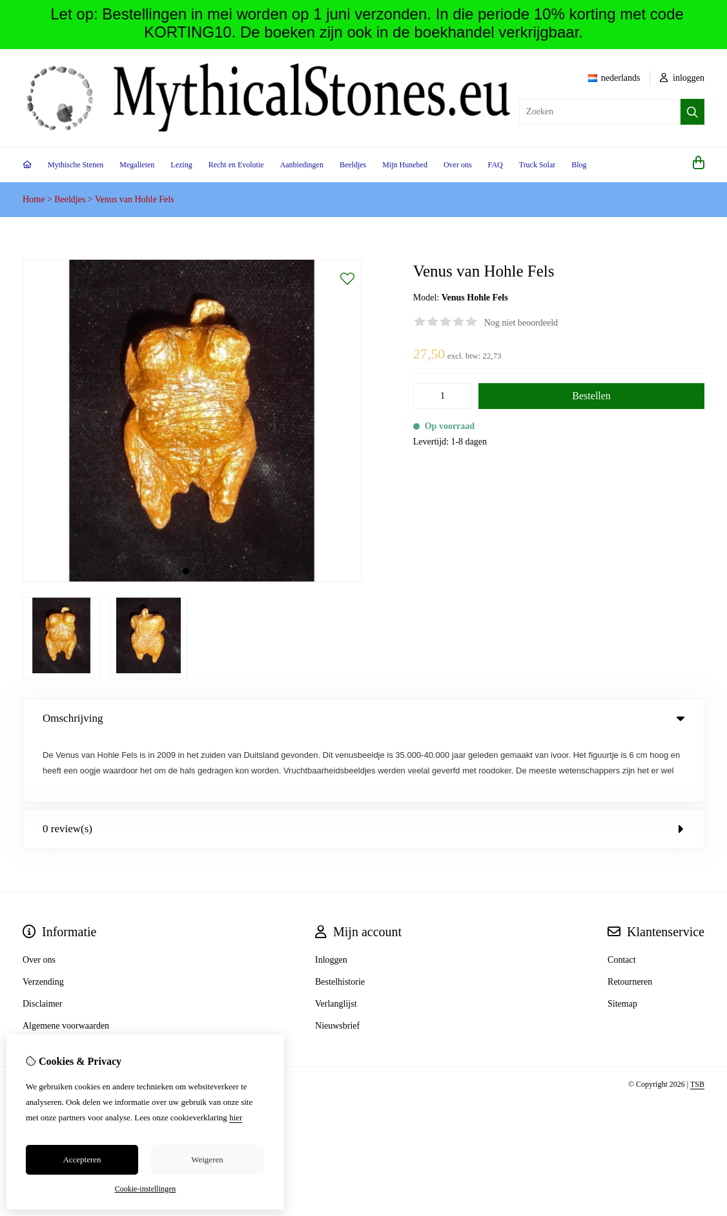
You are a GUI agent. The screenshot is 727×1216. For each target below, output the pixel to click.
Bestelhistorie (340, 918)
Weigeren (207, 1159)
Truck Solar (537, 164)
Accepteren (82, 1159)
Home (34, 199)
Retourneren (630, 918)
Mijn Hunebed (404, 164)
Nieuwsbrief (337, 962)
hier (235, 1117)
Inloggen (331, 896)
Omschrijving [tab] (363, 718)
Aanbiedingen (301, 164)
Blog (578, 164)
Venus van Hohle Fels (134, 199)
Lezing (181, 164)
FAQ (495, 164)
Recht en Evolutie (236, 164)
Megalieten (136, 164)
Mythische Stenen (75, 164)
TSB (697, 1020)
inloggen (682, 78)
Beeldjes (353, 164)
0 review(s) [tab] (363, 765)
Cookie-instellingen (145, 1188)
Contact (622, 896)
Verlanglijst (336, 940)
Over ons (458, 164)
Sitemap (622, 940)
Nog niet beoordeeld (521, 323)
